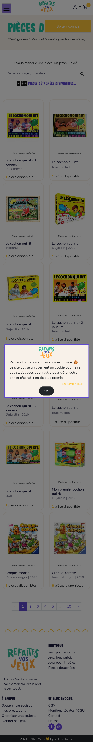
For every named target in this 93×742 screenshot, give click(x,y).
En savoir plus (73, 383)
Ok (46, 391)
